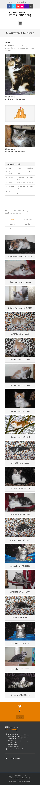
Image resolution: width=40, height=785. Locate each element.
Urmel (27, 229)
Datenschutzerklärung (24, 782)
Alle (12, 219)
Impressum (12, 782)
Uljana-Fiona (27, 219)
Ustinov (12, 224)
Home (10, 2)
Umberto (12, 229)
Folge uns (20, 717)
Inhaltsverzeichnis (20, 2)
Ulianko (27, 224)
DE (29, 2)
